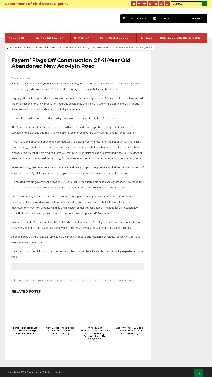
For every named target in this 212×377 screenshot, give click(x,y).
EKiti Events (133, 18)
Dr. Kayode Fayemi (64, 281)
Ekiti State (87, 281)
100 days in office (27, 281)
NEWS (146, 37)
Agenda (81, 37)
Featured (18, 47)
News (35, 47)
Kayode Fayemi (126, 281)
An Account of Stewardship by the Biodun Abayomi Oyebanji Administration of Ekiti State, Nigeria (95, 333)
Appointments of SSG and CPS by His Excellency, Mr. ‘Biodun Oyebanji (129, 330)
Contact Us (164, 18)
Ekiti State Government (105, 281)
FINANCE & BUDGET (115, 37)
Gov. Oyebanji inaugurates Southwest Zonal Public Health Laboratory (60, 330)
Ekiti (77, 281)
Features (27, 47)
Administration (50, 37)
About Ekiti (17, 37)
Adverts (192, 18)
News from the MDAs (49, 47)
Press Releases (67, 47)
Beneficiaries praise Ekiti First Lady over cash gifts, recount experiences (25, 330)
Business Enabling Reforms (180, 37)
